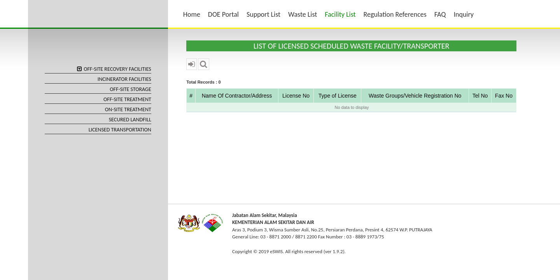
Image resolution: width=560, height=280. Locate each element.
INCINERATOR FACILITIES (124, 79)
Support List (263, 14)
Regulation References (395, 14)
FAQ (440, 14)
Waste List (302, 14)
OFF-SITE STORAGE (130, 89)
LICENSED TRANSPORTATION (120, 129)
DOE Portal (223, 14)
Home (191, 14)
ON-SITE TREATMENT (128, 109)
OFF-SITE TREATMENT (127, 99)
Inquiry (463, 14)
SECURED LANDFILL (130, 119)
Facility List (340, 14)
